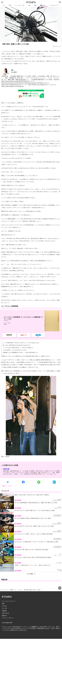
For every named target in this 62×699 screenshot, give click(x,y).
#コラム (10, 486)
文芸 (29, 5)
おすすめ (4, 606)
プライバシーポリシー (8, 618)
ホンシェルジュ (5, 589)
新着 (10, 5)
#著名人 (4, 486)
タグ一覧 (4, 608)
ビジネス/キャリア (54, 5)
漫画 (35, 5)
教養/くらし (43, 5)
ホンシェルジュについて (8, 601)
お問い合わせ (5, 613)
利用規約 (4, 610)
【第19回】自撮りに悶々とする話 (31, 589)
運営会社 (4, 615)
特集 (3, 603)
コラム (19, 589)
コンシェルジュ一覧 (19, 5)
